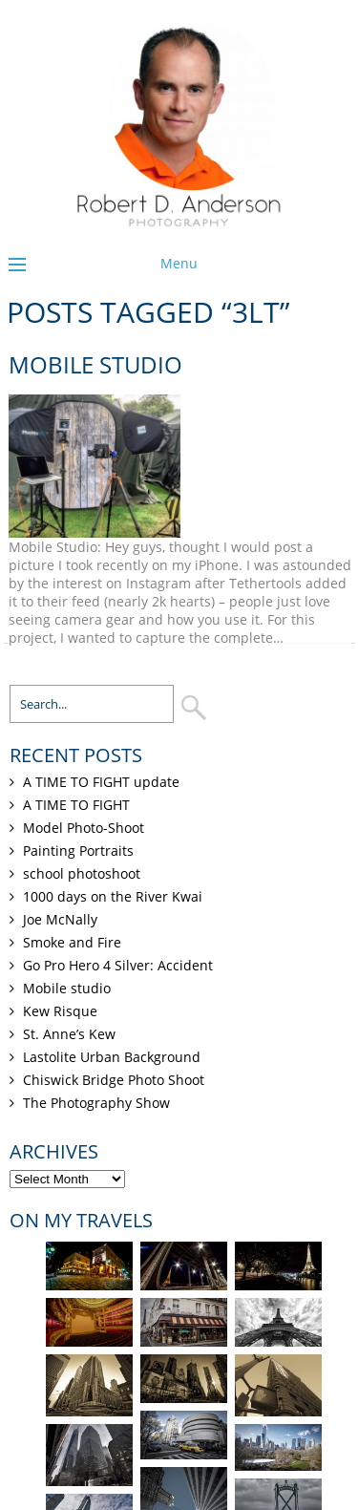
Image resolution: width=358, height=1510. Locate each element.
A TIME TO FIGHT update (101, 782)
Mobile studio (95, 364)
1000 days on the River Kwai (112, 896)
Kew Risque (60, 1011)
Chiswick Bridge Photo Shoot (113, 1080)
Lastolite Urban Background (111, 1057)
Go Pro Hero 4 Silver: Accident (118, 965)
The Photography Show (96, 1103)
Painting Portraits (78, 850)
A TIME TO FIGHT (76, 805)
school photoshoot (81, 873)
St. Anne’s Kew (69, 1034)
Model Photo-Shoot (83, 828)
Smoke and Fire (72, 942)
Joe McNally (60, 919)
